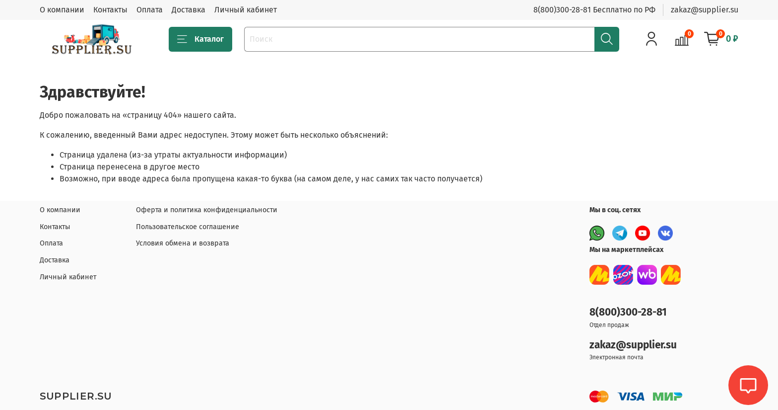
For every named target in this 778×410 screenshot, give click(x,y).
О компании (62, 9)
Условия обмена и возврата (182, 243)
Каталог (200, 39)
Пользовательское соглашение (187, 227)
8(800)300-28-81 (628, 312)
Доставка (188, 9)
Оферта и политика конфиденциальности (206, 210)
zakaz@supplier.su (704, 9)
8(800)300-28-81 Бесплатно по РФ (594, 9)
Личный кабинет (245, 9)
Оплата (149, 9)
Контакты (110, 9)
